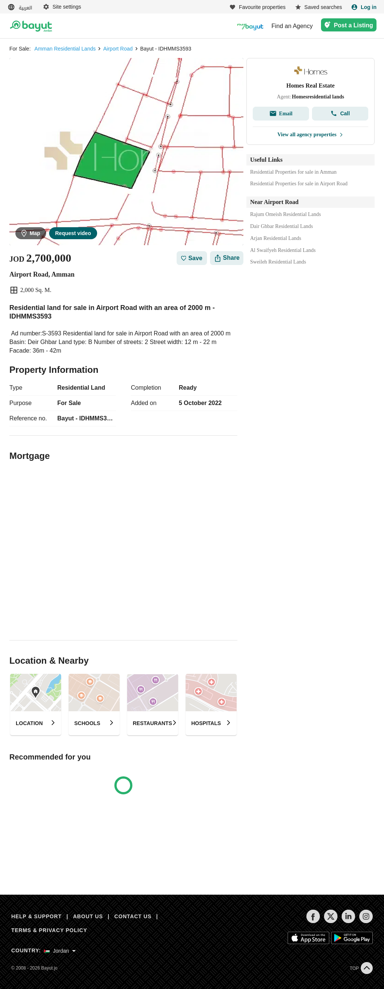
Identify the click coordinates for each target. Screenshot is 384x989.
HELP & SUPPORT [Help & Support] (36, 916)
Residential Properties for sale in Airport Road (299, 183)
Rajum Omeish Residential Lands (285, 214)
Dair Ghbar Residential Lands (281, 226)
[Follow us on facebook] (313, 921)
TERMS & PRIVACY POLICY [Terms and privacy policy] (49, 930)
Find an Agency (292, 26)
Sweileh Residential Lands (278, 262)
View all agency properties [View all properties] (311, 134)
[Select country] (60, 950)
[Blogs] (250, 26)
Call (340, 113)
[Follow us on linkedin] (348, 921)
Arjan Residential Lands (275, 238)
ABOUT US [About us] (88, 916)
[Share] (226, 258)
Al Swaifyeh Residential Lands (283, 250)
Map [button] (30, 233)
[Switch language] (21, 7)
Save (191, 258)
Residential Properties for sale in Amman (293, 172)
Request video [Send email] (73, 233)
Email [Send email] (280, 113)
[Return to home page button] (31, 26)
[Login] (363, 7)
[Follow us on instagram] (366, 921)
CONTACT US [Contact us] (133, 916)
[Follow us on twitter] (331, 921)
